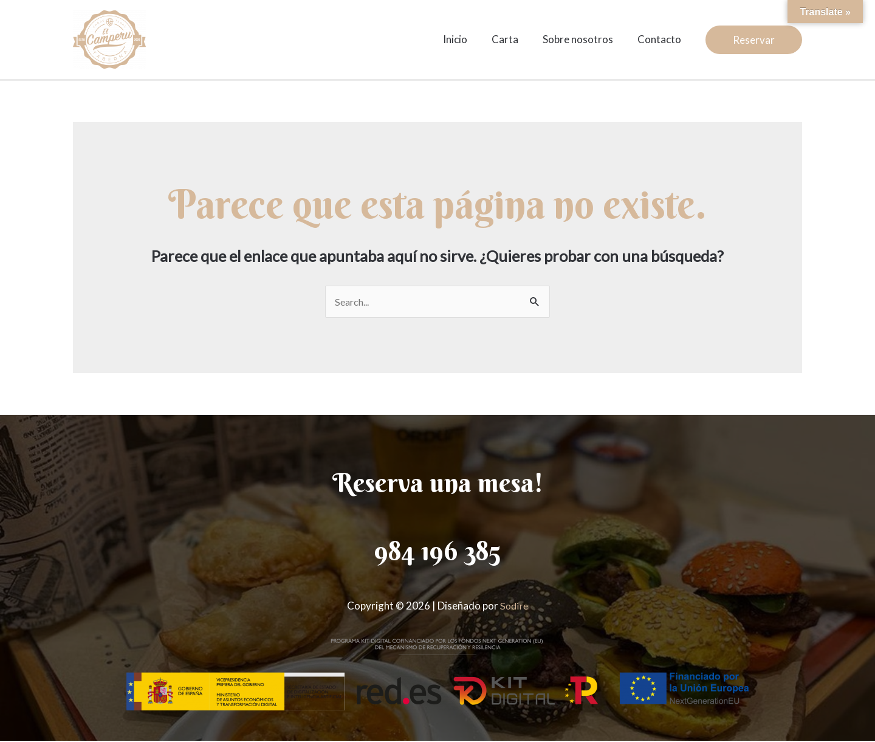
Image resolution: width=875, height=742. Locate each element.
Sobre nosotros (583, 39)
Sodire (514, 606)
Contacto (661, 39)
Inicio (468, 39)
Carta (514, 39)
